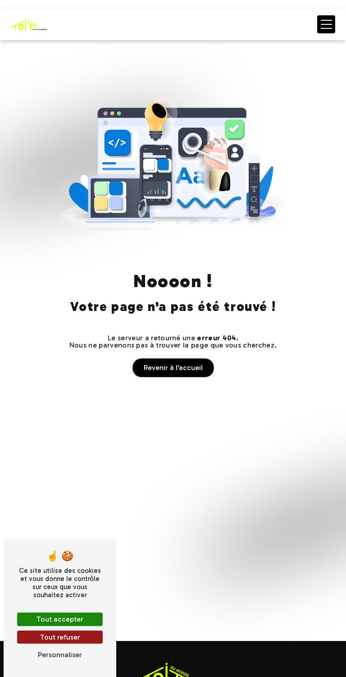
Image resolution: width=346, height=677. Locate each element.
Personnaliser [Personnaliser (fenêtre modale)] (60, 654)
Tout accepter (59, 619)
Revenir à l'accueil (173, 367)
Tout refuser (60, 637)
